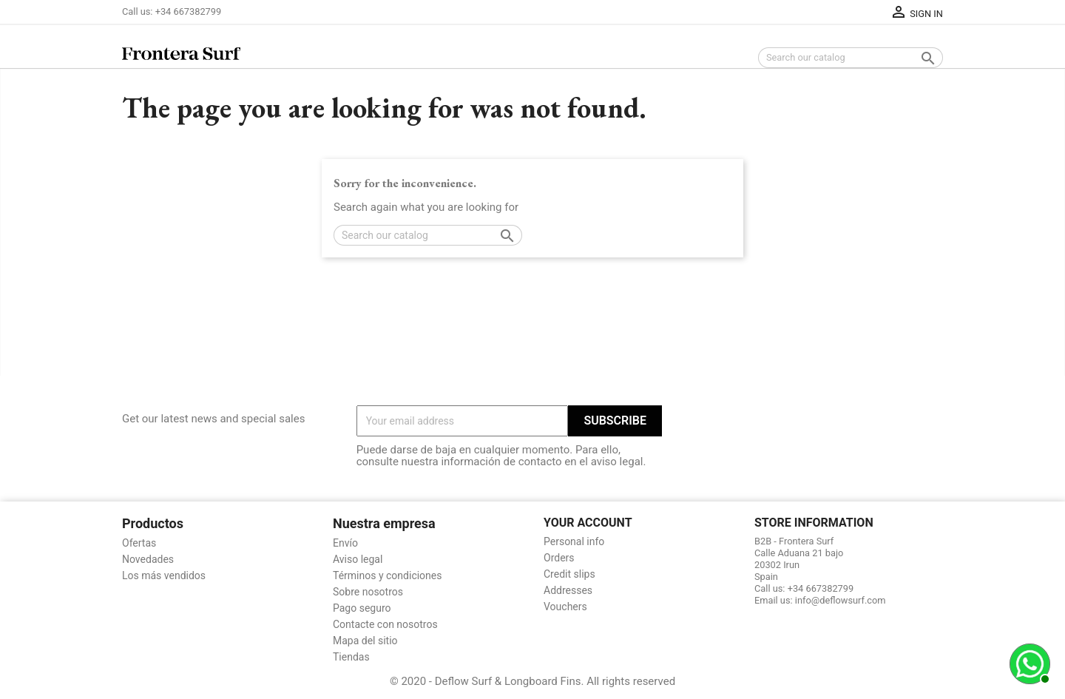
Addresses (568, 590)
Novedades (148, 559)
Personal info (574, 541)
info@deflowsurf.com (840, 600)
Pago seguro (362, 608)
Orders (559, 558)
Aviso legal (357, 559)
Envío (345, 543)
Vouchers (565, 606)
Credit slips (569, 574)
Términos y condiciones (387, 575)
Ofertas (139, 543)
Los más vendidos (164, 575)
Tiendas (351, 657)
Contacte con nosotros (385, 624)
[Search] (850, 57)
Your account (588, 523)
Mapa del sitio (365, 640)
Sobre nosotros (368, 592)
